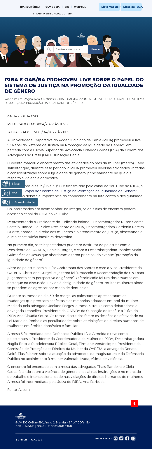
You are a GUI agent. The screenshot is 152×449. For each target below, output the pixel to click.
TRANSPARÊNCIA (30, 7)
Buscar (95, 49)
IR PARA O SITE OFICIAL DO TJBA (52, 13)
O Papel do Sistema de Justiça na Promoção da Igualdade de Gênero (78, 191)
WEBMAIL (80, 7)
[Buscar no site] (66, 49)
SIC (67, 7)
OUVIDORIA (52, 7)
